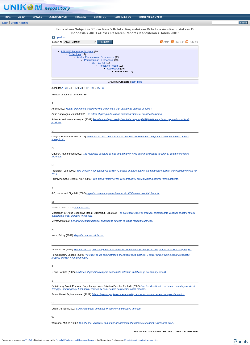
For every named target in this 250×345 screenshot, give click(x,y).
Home (7, 16)
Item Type (136, 81)
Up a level (61, 37)
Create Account (19, 22)
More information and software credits (140, 340)
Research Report (108, 65)
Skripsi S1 (100, 16)
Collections (75, 54)
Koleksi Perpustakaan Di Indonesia (95, 57)
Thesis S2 (80, 16)
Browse (37, 16)
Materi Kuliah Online (150, 16)
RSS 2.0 (193, 41)
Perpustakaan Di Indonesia (99, 60)
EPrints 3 (28, 340)
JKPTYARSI (98, 62)
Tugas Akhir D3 (122, 16)
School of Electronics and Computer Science (75, 340)
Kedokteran (113, 68)
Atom (166, 41)
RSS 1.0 (179, 41)
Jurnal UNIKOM (58, 16)
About (21, 16)
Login (5, 22)
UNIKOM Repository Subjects (77, 51)
